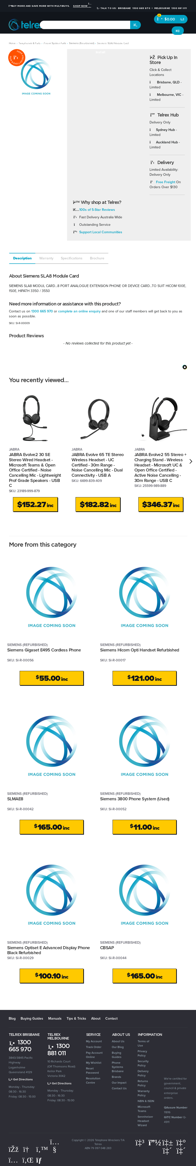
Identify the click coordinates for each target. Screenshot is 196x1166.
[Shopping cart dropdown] (183, 19)
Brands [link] (116, 1077)
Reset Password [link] (92, 1070)
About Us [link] (118, 1041)
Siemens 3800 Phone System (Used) (134, 799)
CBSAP (107, 947)
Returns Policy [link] (143, 1083)
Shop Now (82, 6)
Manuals (55, 1018)
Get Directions (21, 1079)
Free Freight (165, 182)
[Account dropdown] (178, 30)
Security (142, 42)
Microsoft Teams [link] (144, 1109)
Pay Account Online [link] (94, 1054)
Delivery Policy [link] (143, 1073)
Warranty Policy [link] (144, 1093)
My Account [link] (94, 1041)
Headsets (42, 42)
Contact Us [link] (119, 1088)
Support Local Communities (100, 232)
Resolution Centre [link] (93, 1080)
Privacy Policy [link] (142, 1053)
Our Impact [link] (119, 1082)
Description (22, 258)
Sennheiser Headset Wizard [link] (145, 1120)
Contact (111, 1018)
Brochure (97, 258)
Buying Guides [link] (116, 1054)
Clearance (185, 42)
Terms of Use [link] (143, 1043)
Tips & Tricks (76, 1018)
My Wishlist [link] (93, 1062)
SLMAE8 (15, 799)
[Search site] (135, 25)
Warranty (46, 258)
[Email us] (41, 1160)
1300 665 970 (42, 311)
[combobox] (85, 25)
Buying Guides (32, 1018)
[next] (191, 461)
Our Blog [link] (118, 1047)
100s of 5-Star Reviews (97, 209)
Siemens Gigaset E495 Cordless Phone (44, 650)
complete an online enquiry (79, 311)
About (95, 1018)
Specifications (71, 258)
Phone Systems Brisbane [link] (118, 1066)
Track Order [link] (93, 1047)
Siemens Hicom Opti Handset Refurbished (139, 650)
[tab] (22, 258)
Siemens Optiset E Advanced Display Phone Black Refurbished (48, 950)
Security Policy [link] (143, 1063)
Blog (12, 1018)
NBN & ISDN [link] (146, 1101)
